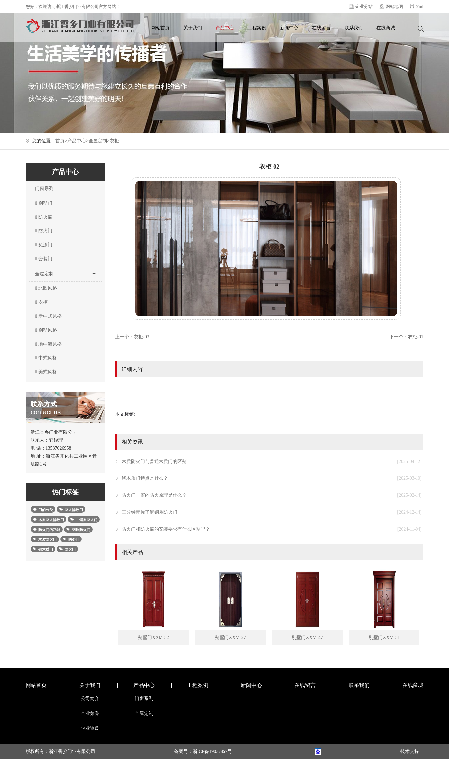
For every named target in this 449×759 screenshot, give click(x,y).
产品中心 (225, 27)
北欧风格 (46, 288)
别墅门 (43, 203)
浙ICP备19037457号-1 (214, 751)
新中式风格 (48, 316)
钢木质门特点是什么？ (272, 478)
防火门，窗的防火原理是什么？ (272, 495)
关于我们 (192, 27)
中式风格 (46, 357)
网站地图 (394, 6)
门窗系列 (64, 186)
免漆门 (43, 244)
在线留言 (321, 27)
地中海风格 (48, 344)
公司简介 (90, 698)
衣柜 (114, 140)
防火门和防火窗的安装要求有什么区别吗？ (272, 529)
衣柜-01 (415, 336)
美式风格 (46, 371)
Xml (419, 6)
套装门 (43, 258)
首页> (61, 140)
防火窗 (43, 217)
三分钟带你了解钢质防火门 (272, 512)
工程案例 (257, 27)
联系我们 (353, 27)
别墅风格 (46, 330)
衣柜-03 (141, 336)
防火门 (43, 230)
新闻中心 (289, 27)
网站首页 (160, 27)
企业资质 (90, 728)
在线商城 (385, 27)
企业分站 (364, 6)
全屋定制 (98, 140)
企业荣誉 (90, 713)
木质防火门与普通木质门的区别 (272, 461)
